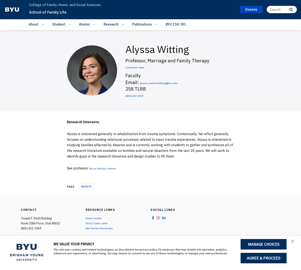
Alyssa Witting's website (108, 168)
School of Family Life (53, 11)
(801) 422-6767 (142, 95)
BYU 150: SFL (176, 24)
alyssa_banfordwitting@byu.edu (174, 82)
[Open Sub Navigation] (43, 24)
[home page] (12, 10)
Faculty (86, 186)
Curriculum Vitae (143, 67)
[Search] (282, 9)
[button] (294, 243)
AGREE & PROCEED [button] (264, 258)
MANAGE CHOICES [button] (263, 244)
